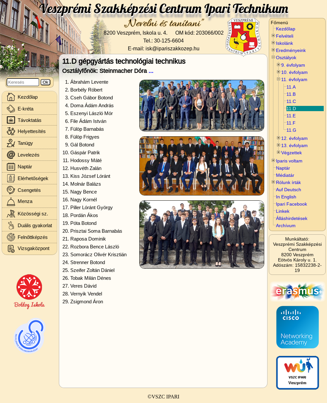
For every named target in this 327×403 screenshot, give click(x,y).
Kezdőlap (285, 28)
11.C (291, 101)
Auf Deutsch (288, 189)
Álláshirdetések (291, 218)
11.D (291, 108)
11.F (291, 123)
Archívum (286, 225)
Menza (19, 202)
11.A (291, 87)
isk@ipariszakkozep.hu (172, 48)
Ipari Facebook (291, 204)
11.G (291, 130)
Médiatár (285, 175)
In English (286, 196)
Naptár (283, 168)
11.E (291, 115)
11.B (291, 94)
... (150, 70)
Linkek (282, 211)
